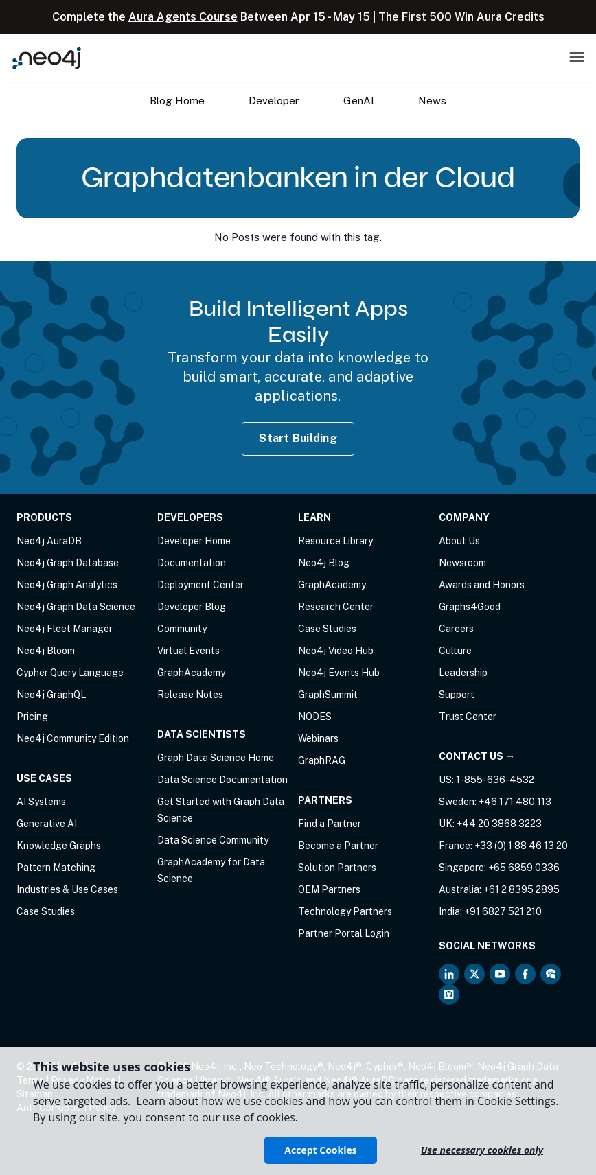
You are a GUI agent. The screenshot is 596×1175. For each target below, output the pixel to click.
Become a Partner (338, 845)
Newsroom (462, 562)
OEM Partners (329, 889)
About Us (459, 540)
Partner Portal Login (343, 933)
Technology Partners (345, 911)
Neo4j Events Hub (339, 672)
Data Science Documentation (222, 779)
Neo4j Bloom (45, 650)
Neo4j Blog (323, 562)
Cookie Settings (516, 1100)
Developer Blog (191, 606)
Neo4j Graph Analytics (66, 584)
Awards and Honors (482, 584)
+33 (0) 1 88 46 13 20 (521, 845)
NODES (315, 716)
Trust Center (467, 716)
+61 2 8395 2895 (521, 889)
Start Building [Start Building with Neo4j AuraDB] (298, 438)
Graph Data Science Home (215, 757)
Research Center (336, 606)
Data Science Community (212, 840)
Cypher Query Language (70, 672)
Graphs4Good (470, 606)
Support (456, 694)
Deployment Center (200, 584)
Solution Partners (337, 867)
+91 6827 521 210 (503, 911)
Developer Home (194, 540)
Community (182, 628)
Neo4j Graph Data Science (75, 606)
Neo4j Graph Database (67, 562)
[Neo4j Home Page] (46, 58)
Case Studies (45, 911)
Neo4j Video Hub (336, 650)
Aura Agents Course (183, 16)
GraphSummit (328, 694)
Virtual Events (188, 650)
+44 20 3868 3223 (499, 823)
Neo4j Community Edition (72, 738)
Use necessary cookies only (482, 1149)
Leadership (463, 672)
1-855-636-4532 (495, 779)
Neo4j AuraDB (49, 540)
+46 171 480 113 (515, 801)
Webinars (318, 738)
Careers (456, 628)
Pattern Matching (55, 867)
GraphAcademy (191, 672)
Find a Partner (329, 823)
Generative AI (46, 823)
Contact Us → (477, 756)
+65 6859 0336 (524, 867)
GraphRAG (321, 760)
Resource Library (335, 540)
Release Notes (190, 694)
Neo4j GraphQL (51, 694)
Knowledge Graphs (58, 845)
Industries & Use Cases (67, 889)
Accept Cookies (320, 1149)
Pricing (32, 716)
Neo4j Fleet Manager (64, 628)
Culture (455, 650)
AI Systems (41, 801)
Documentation (191, 562)
